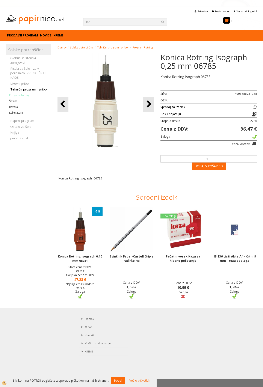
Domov (62, 47)
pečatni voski (19, 138)
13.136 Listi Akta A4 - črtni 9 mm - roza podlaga (234, 258)
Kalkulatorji (16, 112)
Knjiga (14, 132)
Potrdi (118, 380)
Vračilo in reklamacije (98, 343)
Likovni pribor (20, 83)
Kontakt (89, 335)
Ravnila (13, 107)
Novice (45, 35)
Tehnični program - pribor (29, 89)
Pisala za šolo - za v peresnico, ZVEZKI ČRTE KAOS (28, 73)
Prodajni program (22, 35)
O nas (88, 327)
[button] (148, 104)
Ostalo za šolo (20, 126)
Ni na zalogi (169, 216)
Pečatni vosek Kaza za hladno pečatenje (183, 258)
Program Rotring (19, 95)
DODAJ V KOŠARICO (209, 166)
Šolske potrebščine (82, 47)
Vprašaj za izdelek (172, 107)
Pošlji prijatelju (170, 114)
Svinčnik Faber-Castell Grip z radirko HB (131, 258)
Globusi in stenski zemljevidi (23, 60)
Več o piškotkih (139, 380)
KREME (58, 35)
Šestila (13, 101)
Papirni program (22, 120)
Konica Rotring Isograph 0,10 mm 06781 (80, 258)
